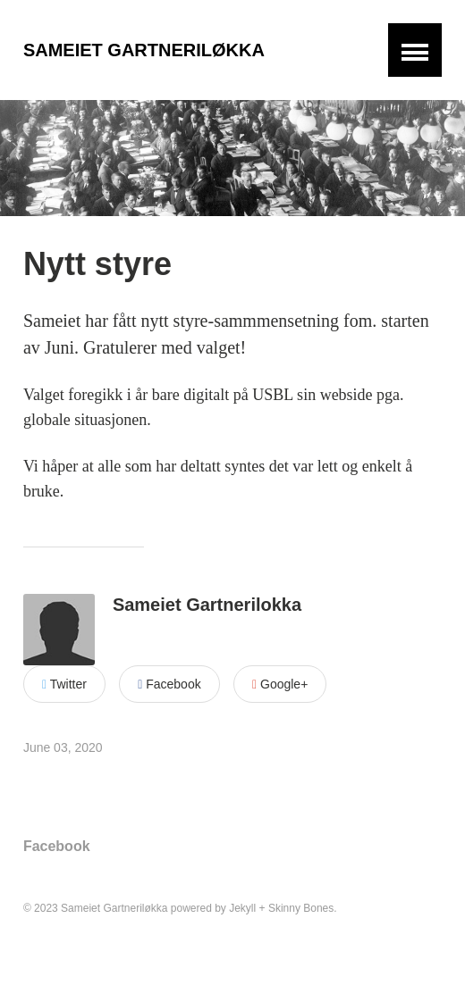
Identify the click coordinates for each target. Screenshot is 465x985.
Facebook (169, 684)
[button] (415, 50)
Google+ (280, 684)
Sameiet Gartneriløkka (144, 50)
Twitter (64, 684)
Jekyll (242, 908)
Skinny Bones (301, 908)
